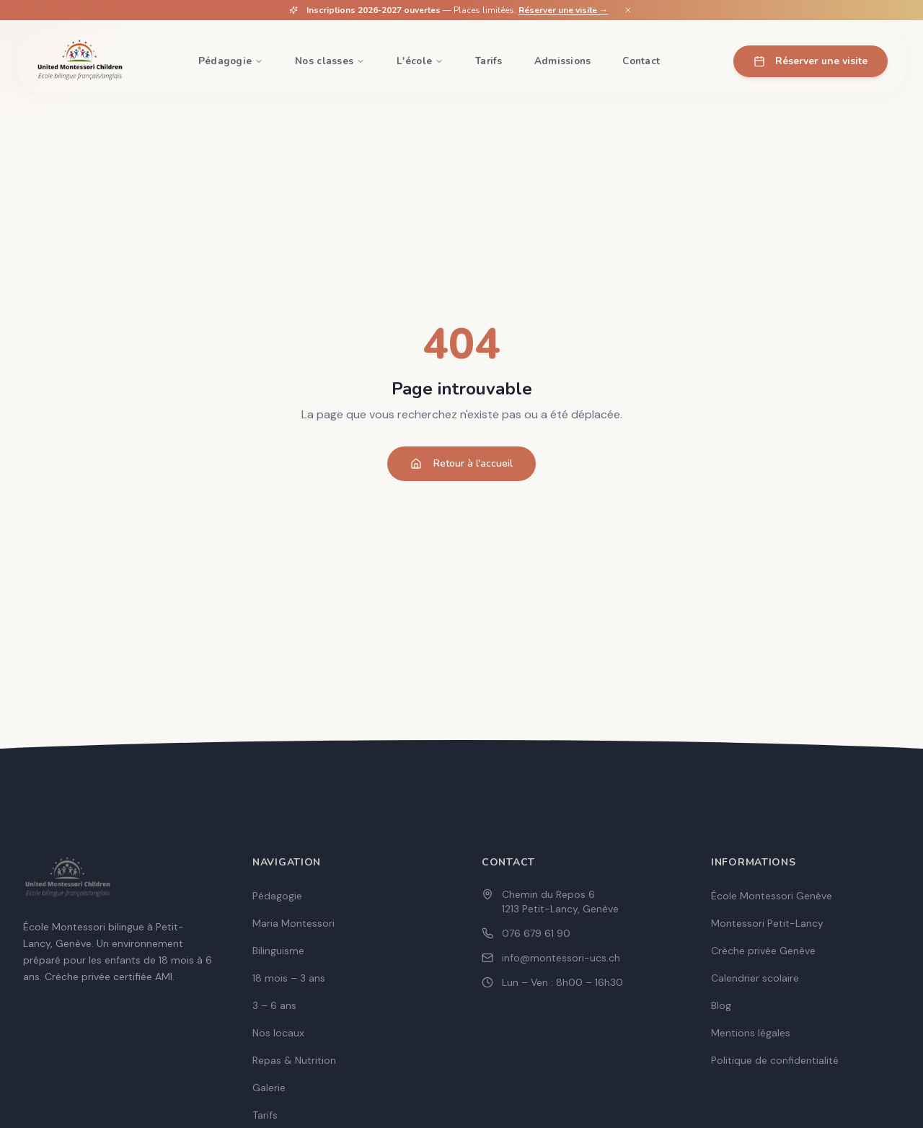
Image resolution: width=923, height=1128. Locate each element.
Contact (641, 61)
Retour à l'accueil (461, 463)
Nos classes (330, 61)
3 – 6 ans (274, 1005)
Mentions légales (750, 1032)
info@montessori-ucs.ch (561, 957)
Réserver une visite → (563, 10)
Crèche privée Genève (763, 950)
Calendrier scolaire (755, 977)
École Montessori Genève (771, 895)
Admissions (562, 61)
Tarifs (489, 61)
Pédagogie (230, 61)
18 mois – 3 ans (288, 977)
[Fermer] (628, 10)
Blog (721, 1005)
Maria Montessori (293, 923)
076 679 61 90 (536, 933)
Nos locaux (278, 1032)
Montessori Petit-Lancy (767, 923)
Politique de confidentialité (775, 1060)
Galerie (269, 1087)
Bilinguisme (278, 950)
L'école (420, 61)
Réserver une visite (810, 61)
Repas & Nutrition (294, 1060)
